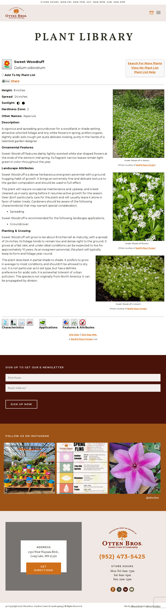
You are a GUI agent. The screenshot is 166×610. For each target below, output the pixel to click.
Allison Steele (137, 606)
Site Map (74, 334)
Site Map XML (89, 334)
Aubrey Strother (153, 606)
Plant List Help (145, 72)
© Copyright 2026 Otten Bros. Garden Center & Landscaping (34, 606)
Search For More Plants (145, 63)
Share (15, 81)
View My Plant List (144, 67)
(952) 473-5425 (122, 556)
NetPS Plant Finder (145, 165)
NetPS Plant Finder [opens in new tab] (82, 339)
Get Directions (43, 568)
